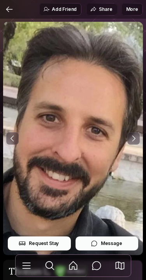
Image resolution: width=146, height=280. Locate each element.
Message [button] (106, 243)
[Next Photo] (133, 138)
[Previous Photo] (12, 138)
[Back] (9, 9)
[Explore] (50, 266)
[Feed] (73, 266)
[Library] (26, 266)
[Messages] (96, 266)
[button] (120, 266)
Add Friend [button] (60, 9)
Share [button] (101, 9)
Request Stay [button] (39, 243)
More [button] (132, 9)
